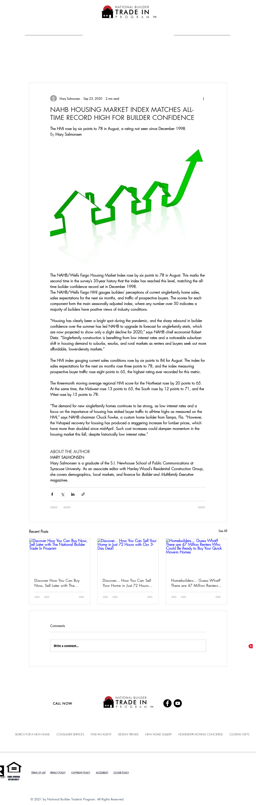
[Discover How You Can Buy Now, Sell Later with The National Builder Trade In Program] (59, 556)
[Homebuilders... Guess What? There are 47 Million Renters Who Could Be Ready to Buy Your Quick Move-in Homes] (196, 556)
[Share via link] (83, 494)
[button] (70, 734)
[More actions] (203, 98)
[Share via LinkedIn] (73, 494)
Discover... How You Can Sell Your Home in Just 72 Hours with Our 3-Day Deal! (127, 583)
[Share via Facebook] (52, 494)
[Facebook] (167, 703)
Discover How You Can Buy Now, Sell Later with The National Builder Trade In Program (57, 583)
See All (222, 531)
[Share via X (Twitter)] (62, 494)
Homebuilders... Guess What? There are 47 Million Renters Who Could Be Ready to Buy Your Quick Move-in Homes (196, 583)
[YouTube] (178, 703)
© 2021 (36, 799)
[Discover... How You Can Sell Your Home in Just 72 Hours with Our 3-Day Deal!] (128, 556)
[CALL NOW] (63, 703)
